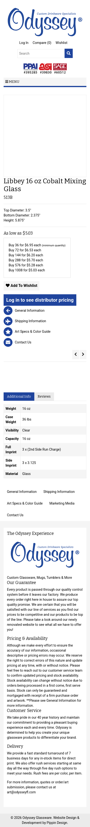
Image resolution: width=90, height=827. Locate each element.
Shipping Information (59, 492)
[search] (69, 53)
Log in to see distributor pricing (40, 300)
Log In (23, 43)
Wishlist (61, 43)
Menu (12, 82)
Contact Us (15, 515)
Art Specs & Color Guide (25, 503)
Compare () (42, 43)
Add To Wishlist (21, 285)
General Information (22, 492)
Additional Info (19, 397)
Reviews (44, 397)
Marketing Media (62, 503)
